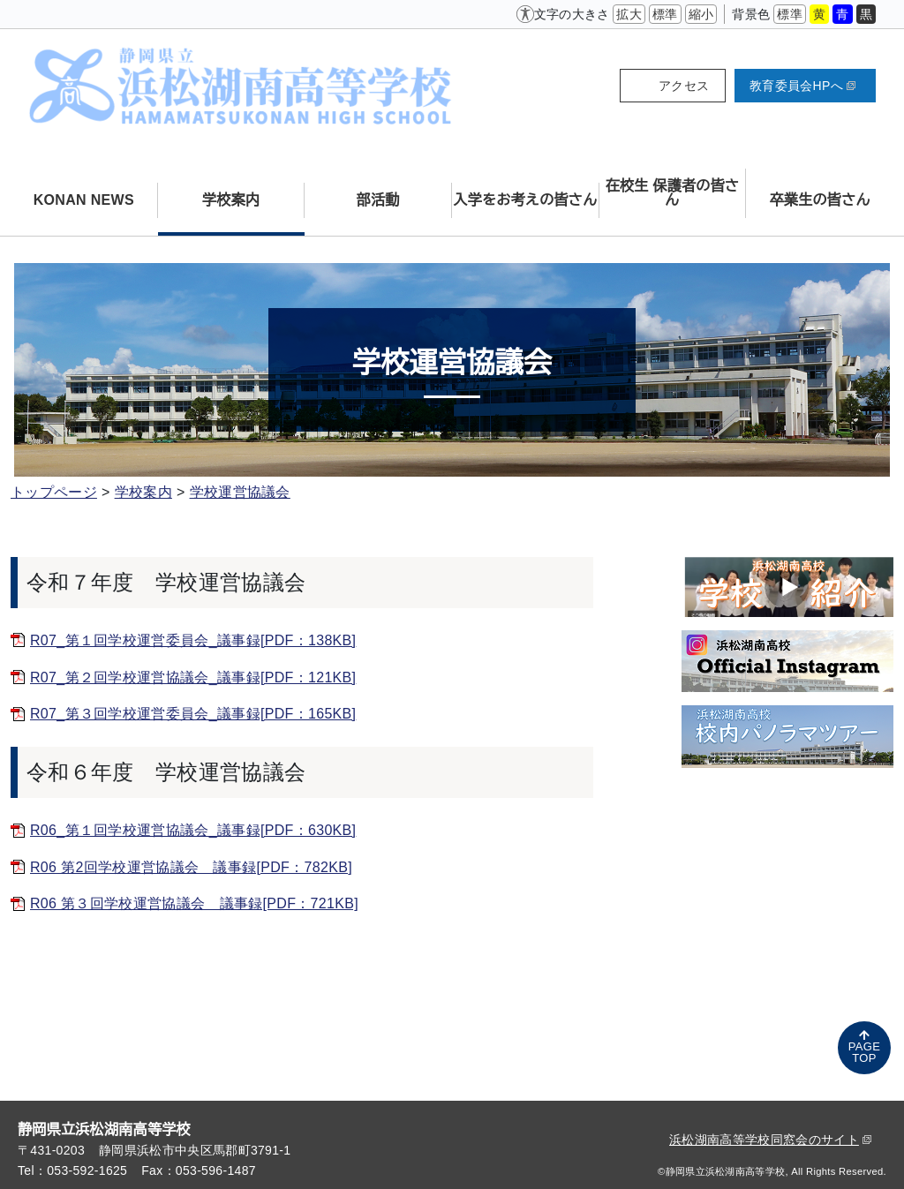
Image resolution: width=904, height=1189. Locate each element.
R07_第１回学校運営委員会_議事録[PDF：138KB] (193, 640)
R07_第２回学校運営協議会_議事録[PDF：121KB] (193, 677)
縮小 (701, 14)
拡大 (629, 14)
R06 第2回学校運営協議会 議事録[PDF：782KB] (191, 867)
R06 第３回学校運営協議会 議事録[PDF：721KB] (194, 903)
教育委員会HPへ (802, 86)
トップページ (54, 492)
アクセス (684, 86)
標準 (665, 14)
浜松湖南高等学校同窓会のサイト (770, 1140)
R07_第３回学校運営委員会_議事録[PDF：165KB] (193, 713)
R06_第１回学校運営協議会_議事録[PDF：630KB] (193, 830)
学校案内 (143, 492)
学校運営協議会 (240, 492)
